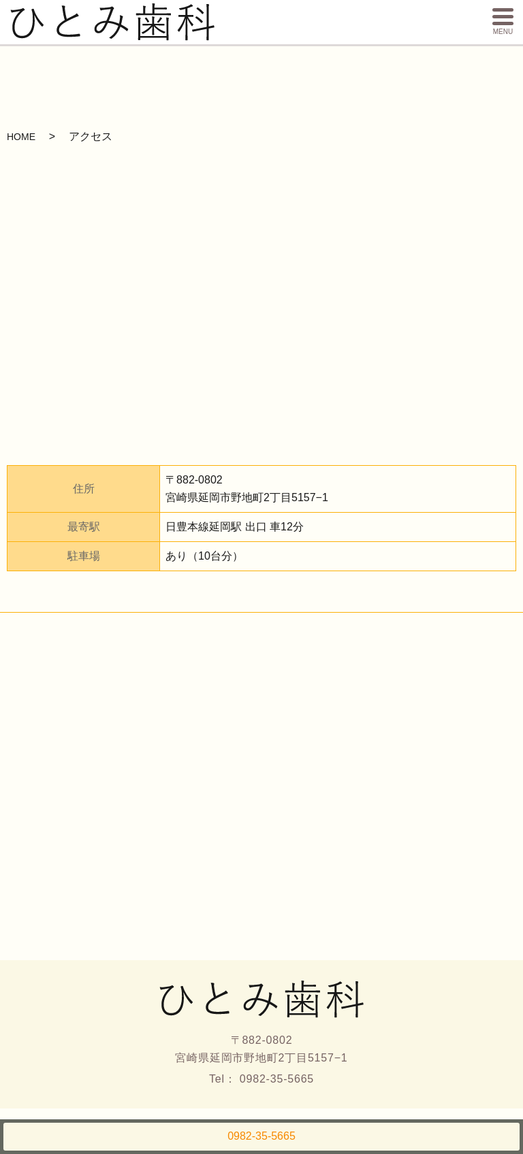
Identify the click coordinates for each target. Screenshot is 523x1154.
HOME (21, 136)
